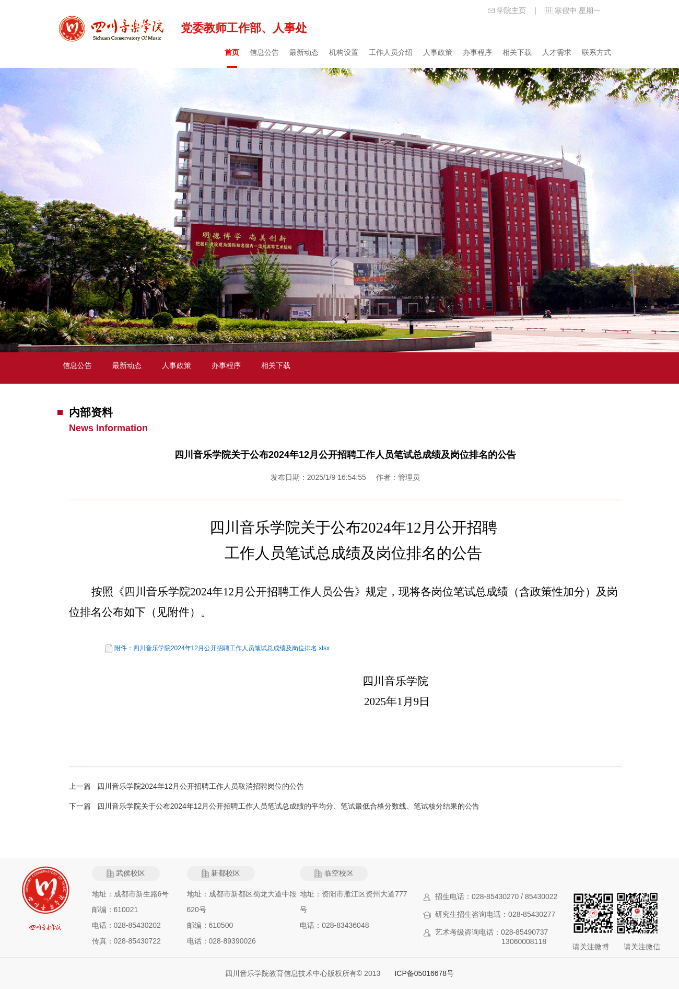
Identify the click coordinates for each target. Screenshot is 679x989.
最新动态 (304, 52)
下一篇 (83, 806)
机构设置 (343, 52)
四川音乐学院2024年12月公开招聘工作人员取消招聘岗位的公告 (201, 786)
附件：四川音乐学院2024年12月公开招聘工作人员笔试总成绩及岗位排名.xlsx (222, 648)
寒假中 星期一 (578, 10)
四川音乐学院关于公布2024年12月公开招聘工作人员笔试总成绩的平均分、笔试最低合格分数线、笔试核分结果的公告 (288, 806)
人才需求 (556, 52)
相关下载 (517, 52)
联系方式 (596, 52)
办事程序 (477, 52)
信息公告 (264, 52)
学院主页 (511, 10)
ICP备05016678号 (424, 973)
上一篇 (83, 786)
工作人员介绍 (391, 52)
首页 (232, 52)
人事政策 (437, 52)
